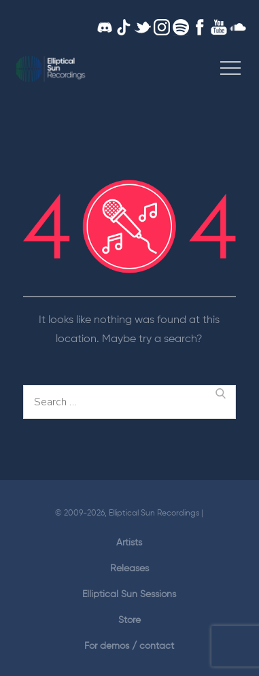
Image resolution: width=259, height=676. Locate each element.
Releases (129, 568)
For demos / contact (129, 646)
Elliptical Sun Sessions (129, 594)
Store (129, 620)
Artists (129, 542)
